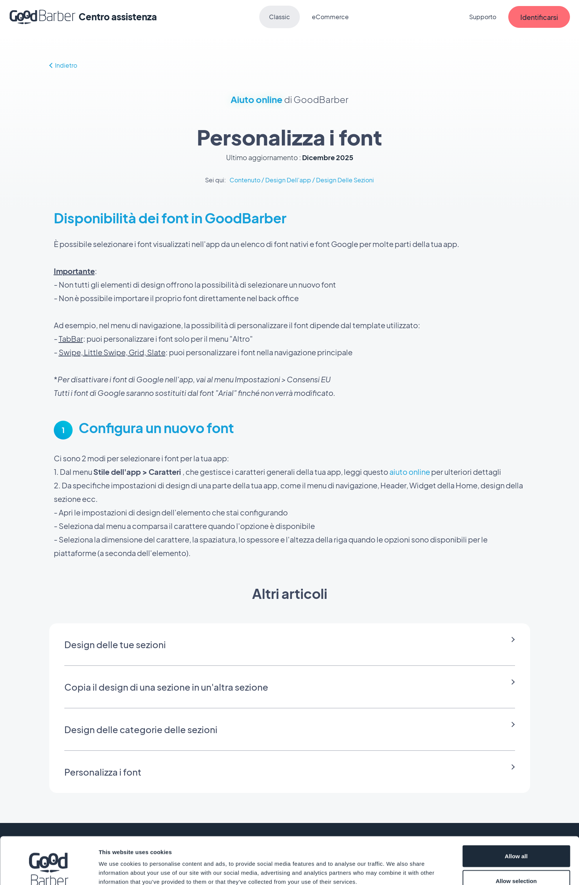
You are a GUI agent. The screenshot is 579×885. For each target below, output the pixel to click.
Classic (279, 17)
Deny (516, 865)
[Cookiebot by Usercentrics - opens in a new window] (49, 870)
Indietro (63, 65)
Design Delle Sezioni (345, 180)
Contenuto (244, 180)
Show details (394, 865)
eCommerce (330, 17)
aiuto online (409, 471)
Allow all (516, 815)
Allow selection (515, 840)
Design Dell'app (288, 180)
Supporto (482, 17)
